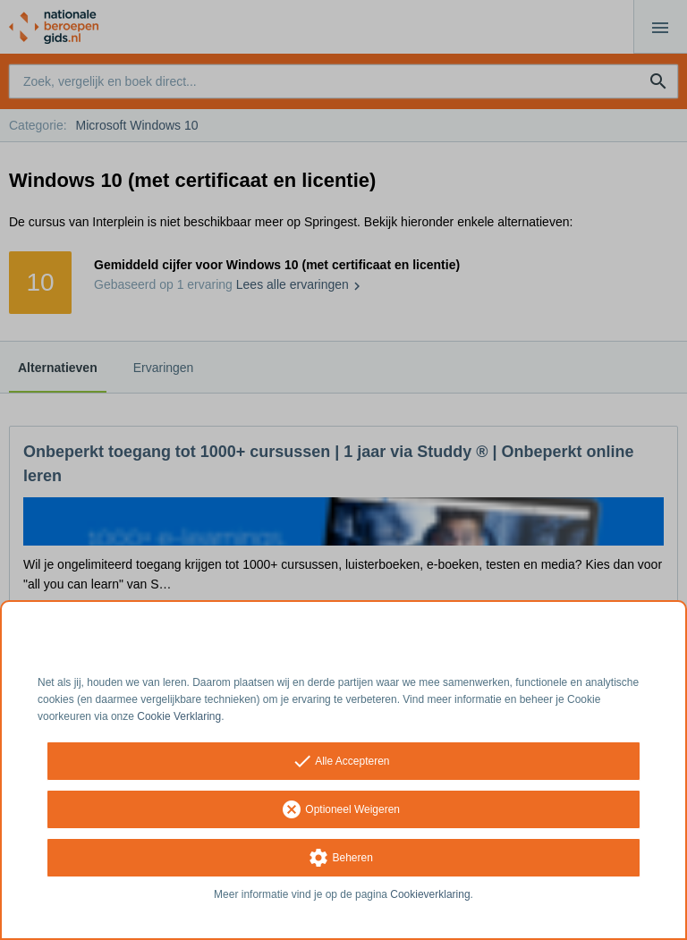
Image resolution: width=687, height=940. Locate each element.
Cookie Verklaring (179, 716)
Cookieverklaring (430, 894)
